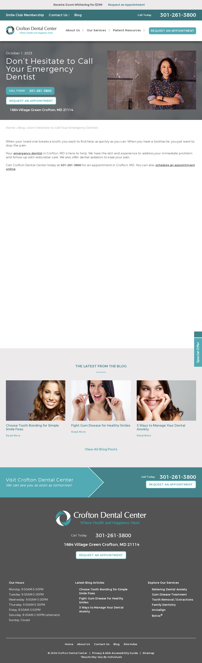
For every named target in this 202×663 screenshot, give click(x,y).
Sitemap (148, 653)
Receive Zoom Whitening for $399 (77, 5)
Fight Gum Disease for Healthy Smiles (100, 425)
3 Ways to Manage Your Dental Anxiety (161, 427)
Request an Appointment (126, 5)
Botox (157, 616)
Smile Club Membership (25, 15)
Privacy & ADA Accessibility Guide (115, 653)
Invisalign (159, 610)
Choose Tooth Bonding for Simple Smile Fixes (32, 427)
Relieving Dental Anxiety (169, 589)
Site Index (130, 644)
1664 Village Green (41, 110)
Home (10, 128)
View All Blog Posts (101, 449)
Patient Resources (127, 30)
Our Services (96, 30)
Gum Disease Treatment (169, 594)
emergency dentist (27, 153)
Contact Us (58, 15)
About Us (73, 30)
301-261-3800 (71, 165)
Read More (13, 435)
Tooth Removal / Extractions (172, 600)
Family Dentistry (164, 605)
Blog (78, 15)
